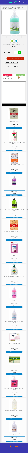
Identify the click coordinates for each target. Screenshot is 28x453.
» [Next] (27, 209)
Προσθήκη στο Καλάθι (15, 58)
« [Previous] (1, 209)
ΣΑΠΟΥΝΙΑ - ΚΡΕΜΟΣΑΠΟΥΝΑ (14, 8)
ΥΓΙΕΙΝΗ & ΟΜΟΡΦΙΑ (6, 7)
